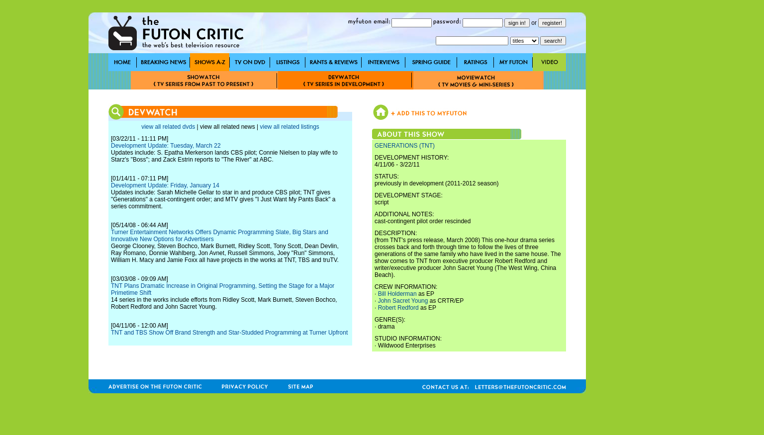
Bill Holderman (397, 293)
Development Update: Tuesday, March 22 (166, 145)
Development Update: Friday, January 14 (165, 185)
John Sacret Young (403, 300)
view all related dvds (168, 126)
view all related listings (289, 126)
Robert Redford (398, 307)
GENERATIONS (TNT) (405, 145)
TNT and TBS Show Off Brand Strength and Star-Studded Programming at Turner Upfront (229, 332)
